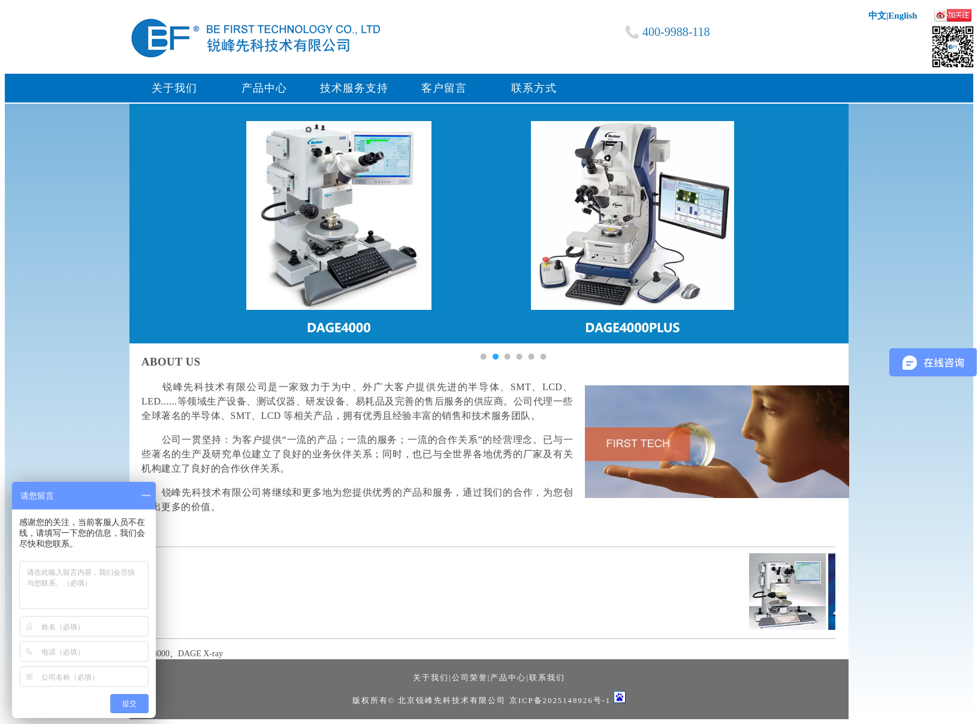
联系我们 (547, 678)
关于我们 (174, 88)
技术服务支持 (354, 88)
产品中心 (264, 88)
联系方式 (534, 88)
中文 (877, 15)
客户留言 (444, 88)
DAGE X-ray (200, 653)
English (902, 15)
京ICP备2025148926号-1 (560, 700)
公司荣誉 (470, 678)
